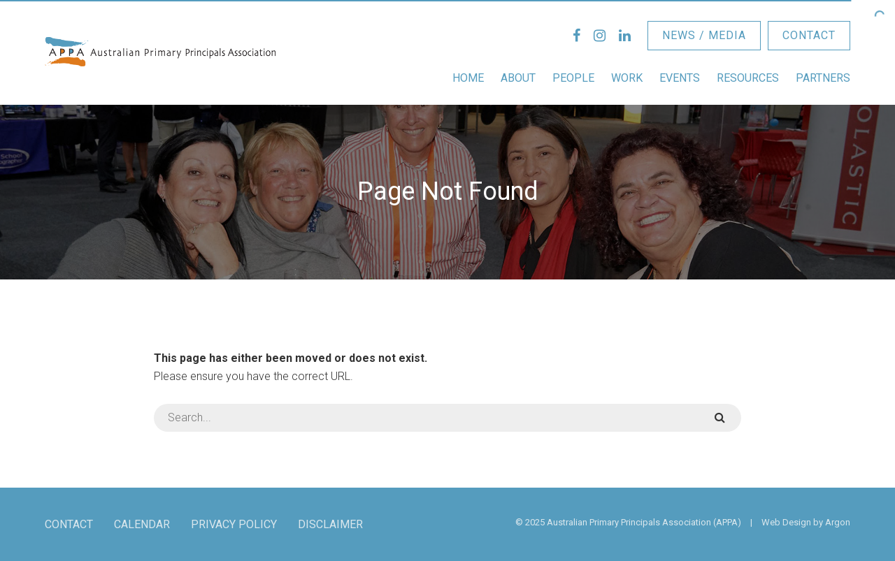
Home (468, 78)
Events (679, 78)
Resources (748, 78)
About (518, 78)
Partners (823, 78)
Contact (809, 35)
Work (627, 78)
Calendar (142, 524)
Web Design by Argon (805, 522)
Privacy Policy (234, 524)
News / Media (704, 35)
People (573, 78)
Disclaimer (330, 524)
